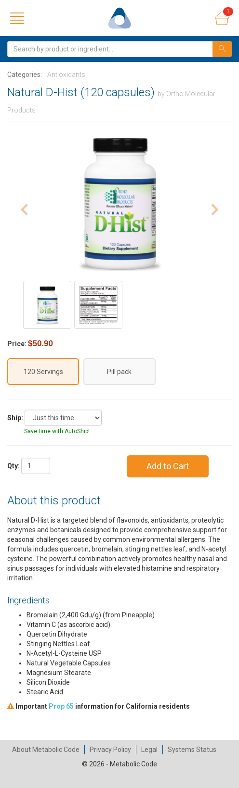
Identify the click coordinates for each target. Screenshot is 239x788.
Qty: (13, 466)
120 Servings (43, 371)
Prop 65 (61, 706)
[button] (24, 235)
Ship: (15, 418)
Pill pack (119, 371)
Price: (17, 344)
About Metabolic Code (46, 749)
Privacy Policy (110, 749)
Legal (149, 749)
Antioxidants (66, 74)
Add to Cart (167, 466)
